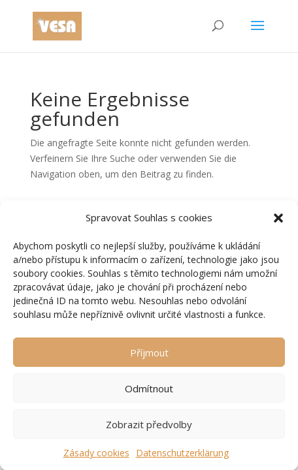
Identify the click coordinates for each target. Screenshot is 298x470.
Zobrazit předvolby (149, 426)
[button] (278, 220)
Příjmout (149, 354)
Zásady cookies (96, 455)
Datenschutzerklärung (182, 455)
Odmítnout (149, 390)
